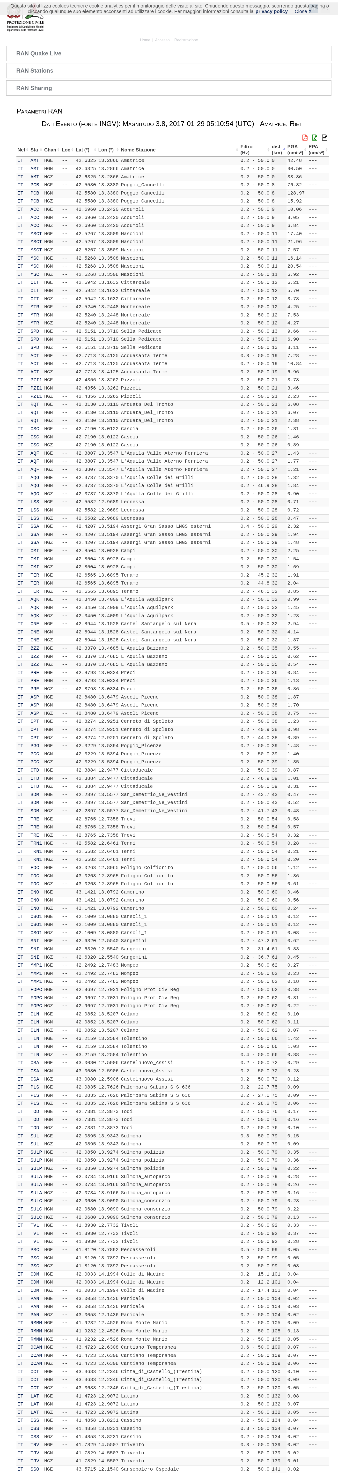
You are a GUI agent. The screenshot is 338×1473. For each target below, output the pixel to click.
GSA (35, 526)
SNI (35, 941)
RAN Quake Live (38, 53)
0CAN (36, 1347)
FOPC (36, 989)
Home (145, 40)
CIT (35, 282)
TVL (35, 1225)
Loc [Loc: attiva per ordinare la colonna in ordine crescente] (66, 149)
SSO (35, 1469)
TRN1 (36, 843)
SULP (36, 1152)
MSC (35, 258)
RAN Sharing (34, 88)
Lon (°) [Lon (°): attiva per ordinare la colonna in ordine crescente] (106, 149)
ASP (35, 697)
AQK (35, 599)
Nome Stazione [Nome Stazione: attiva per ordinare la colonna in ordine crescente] (138, 149)
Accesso (162, 40)
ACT (35, 356)
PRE (35, 672)
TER (35, 575)
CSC (35, 429)
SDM (35, 794)
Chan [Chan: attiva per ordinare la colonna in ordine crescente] (50, 149)
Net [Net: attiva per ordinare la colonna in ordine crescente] (21, 149)
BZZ (35, 648)
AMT (35, 160)
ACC (35, 209)
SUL (35, 1136)
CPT (35, 721)
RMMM (36, 1323)
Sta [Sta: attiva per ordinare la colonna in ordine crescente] (34, 149)
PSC (35, 1250)
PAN (35, 1298)
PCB (35, 185)
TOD (35, 1111)
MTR (35, 307)
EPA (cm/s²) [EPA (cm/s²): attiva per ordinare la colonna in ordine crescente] (316, 149)
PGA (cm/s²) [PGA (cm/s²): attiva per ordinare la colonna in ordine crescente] (295, 149)
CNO (35, 892)
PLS (35, 1087)
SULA (36, 1176)
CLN (35, 1014)
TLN (35, 1038)
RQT (35, 404)
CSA (35, 1063)
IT (20, 160)
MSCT (36, 234)
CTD (35, 770)
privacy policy (272, 11)
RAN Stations (34, 70)
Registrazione (186, 40)
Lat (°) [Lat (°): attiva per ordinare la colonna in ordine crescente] (82, 149)
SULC (36, 1201)
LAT (35, 1396)
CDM (35, 1274)
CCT (35, 1371)
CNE (35, 624)
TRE (35, 819)
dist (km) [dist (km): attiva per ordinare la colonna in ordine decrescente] (277, 149)
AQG (35, 477)
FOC (35, 867)
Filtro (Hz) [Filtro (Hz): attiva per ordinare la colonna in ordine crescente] (246, 149)
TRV (35, 1445)
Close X (303, 11)
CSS (35, 1420)
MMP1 (36, 965)
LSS (35, 502)
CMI (35, 551)
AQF (35, 453)
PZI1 (36, 380)
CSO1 (36, 916)
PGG (35, 746)
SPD (35, 331)
